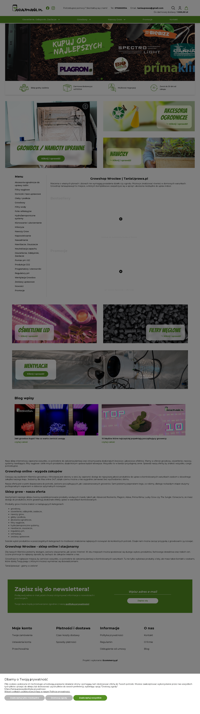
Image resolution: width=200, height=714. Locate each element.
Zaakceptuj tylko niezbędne (24, 698)
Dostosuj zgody (59, 698)
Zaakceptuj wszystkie (90, 698)
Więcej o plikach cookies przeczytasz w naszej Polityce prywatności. (37, 691)
